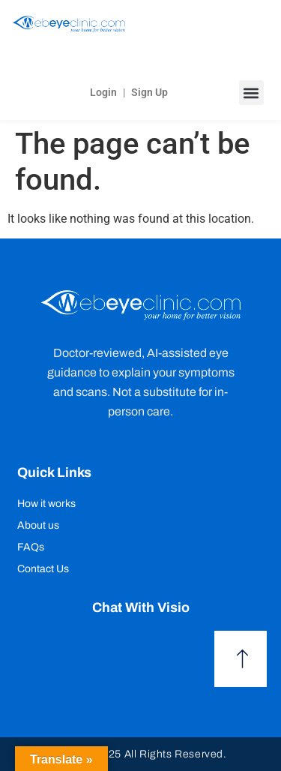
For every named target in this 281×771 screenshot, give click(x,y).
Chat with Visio (141, 607)
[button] (251, 92)
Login (103, 92)
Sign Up (149, 92)
